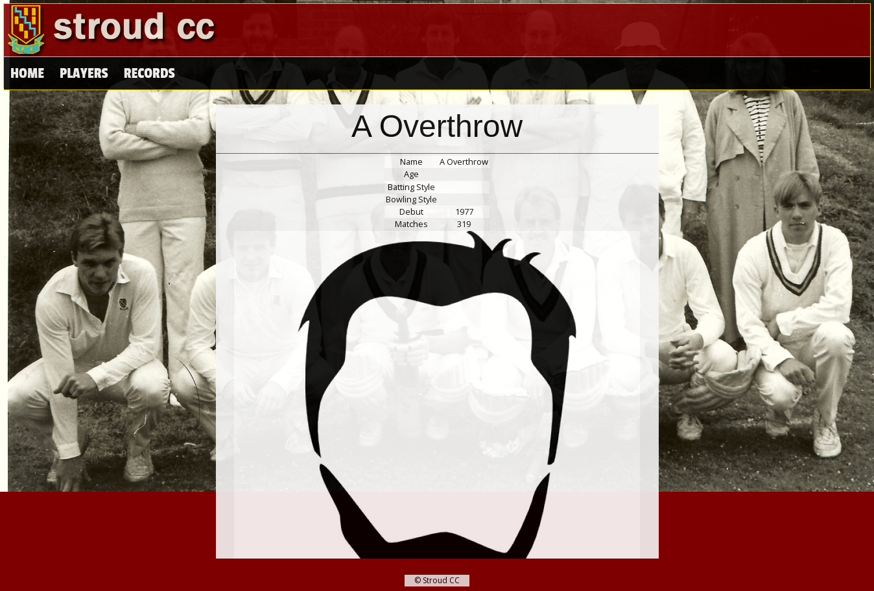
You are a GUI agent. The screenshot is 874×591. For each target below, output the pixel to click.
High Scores (161, 74)
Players (83, 74)
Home (27, 74)
